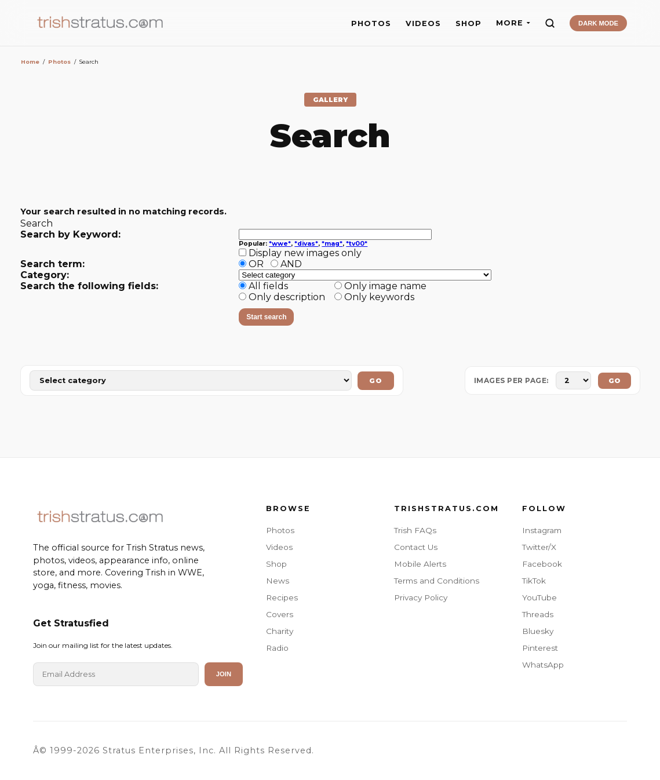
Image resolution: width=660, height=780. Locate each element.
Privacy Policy (420, 597)
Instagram (541, 530)
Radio (277, 648)
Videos (279, 547)
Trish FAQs (415, 530)
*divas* (306, 243)
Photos (59, 62)
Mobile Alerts (420, 563)
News (277, 580)
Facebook (542, 563)
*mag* (332, 243)
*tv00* (356, 243)
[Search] (550, 23)
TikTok (534, 580)
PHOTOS (371, 23)
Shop (276, 563)
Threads (537, 614)
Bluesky (537, 631)
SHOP (468, 23)
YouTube (539, 597)
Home (30, 62)
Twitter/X (539, 547)
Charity (279, 631)
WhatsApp (543, 664)
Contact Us (415, 547)
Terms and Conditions (436, 580)
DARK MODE (598, 23)
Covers (279, 614)
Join (223, 673)
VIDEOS (423, 23)
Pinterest (540, 648)
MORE (513, 23)
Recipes (282, 597)
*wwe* (280, 243)
